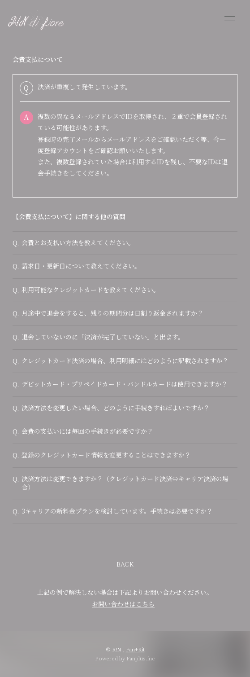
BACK (125, 564)
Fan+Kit (135, 649)
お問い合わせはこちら (123, 603)
